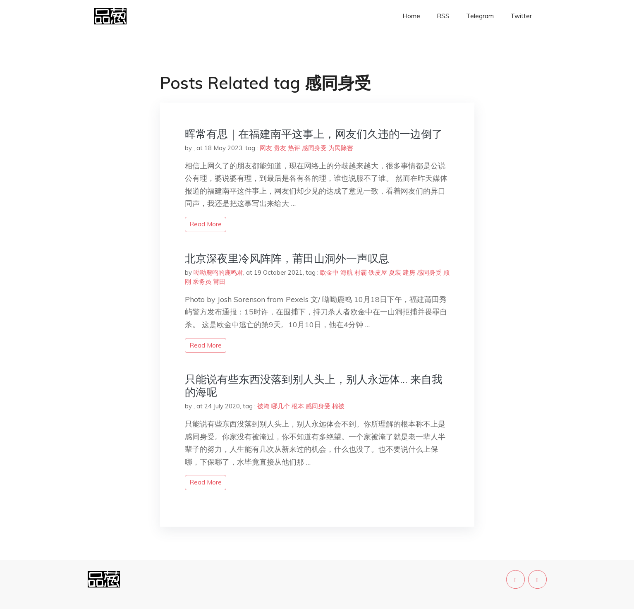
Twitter (521, 16)
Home (411, 16)
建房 (409, 272)
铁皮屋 (377, 272)
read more (205, 224)
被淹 (263, 406)
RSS (443, 16)
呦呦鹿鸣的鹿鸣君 (218, 272)
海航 (346, 272)
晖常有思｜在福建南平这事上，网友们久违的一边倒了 (314, 134)
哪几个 (280, 406)
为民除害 (340, 148)
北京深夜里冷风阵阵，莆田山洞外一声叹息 (287, 258)
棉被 (338, 406)
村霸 (360, 272)
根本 (298, 406)
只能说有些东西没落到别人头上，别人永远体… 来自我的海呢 (314, 385)
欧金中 (329, 272)
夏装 (395, 272)
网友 (266, 148)
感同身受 (314, 148)
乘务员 (202, 281)
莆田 (219, 281)
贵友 (280, 148)
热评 (294, 148)
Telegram (480, 16)
